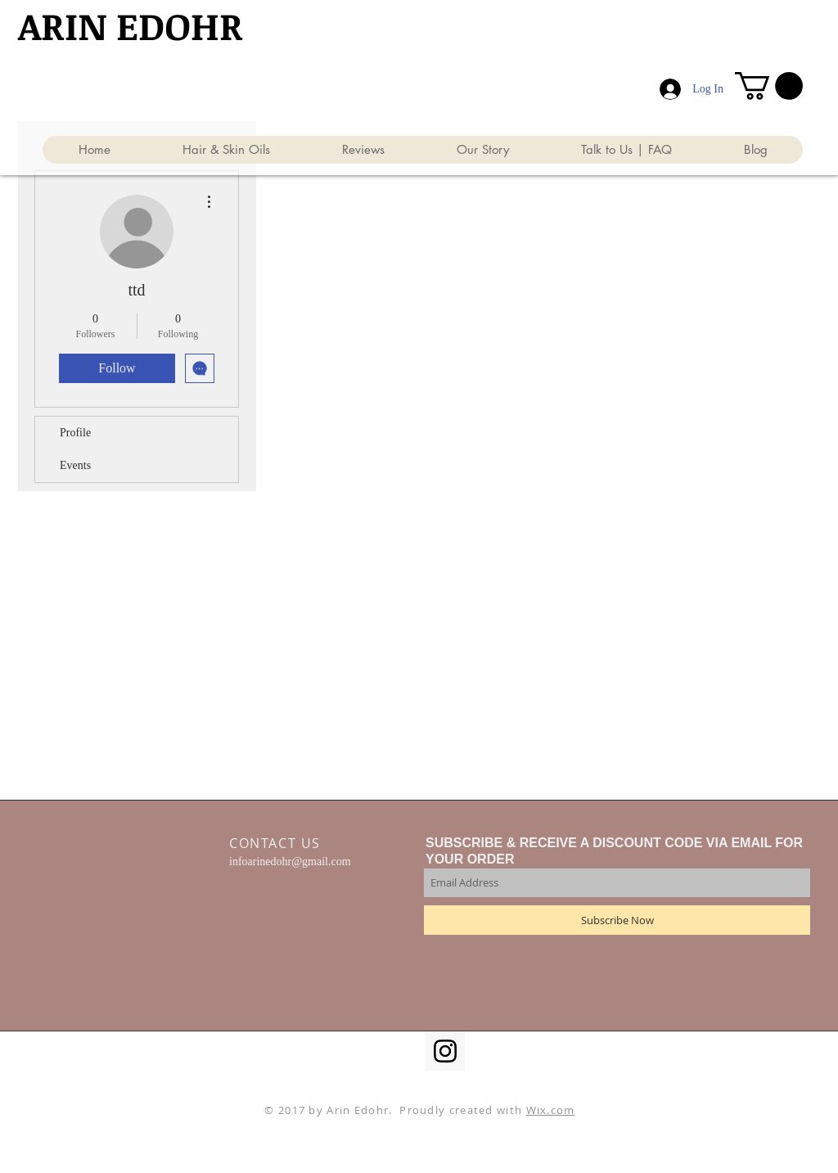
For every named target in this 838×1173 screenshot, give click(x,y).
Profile (75, 432)
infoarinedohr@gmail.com (290, 861)
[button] (769, 86)
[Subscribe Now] (617, 920)
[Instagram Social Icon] (445, 1051)
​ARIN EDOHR (130, 25)
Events (75, 465)
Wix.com (550, 1110)
